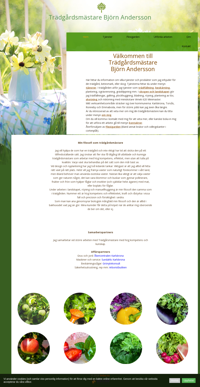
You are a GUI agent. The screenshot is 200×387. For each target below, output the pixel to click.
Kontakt (186, 46)
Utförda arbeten (163, 36)
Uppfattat (189, 380)
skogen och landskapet (154, 91)
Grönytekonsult (111, 263)
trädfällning (146, 87)
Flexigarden (133, 36)
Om (189, 36)
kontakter (135, 123)
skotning (92, 99)
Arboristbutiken (118, 267)
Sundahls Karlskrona (113, 259)
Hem (85, 36)
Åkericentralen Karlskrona (109, 255)
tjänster (91, 87)
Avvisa (174, 380)
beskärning (162, 87)
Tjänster (107, 36)
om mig (106, 115)
